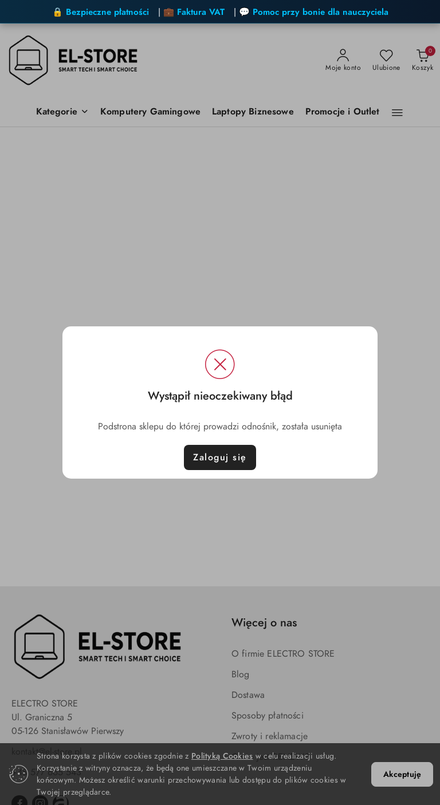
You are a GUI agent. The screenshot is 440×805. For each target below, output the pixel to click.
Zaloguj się (220, 457)
